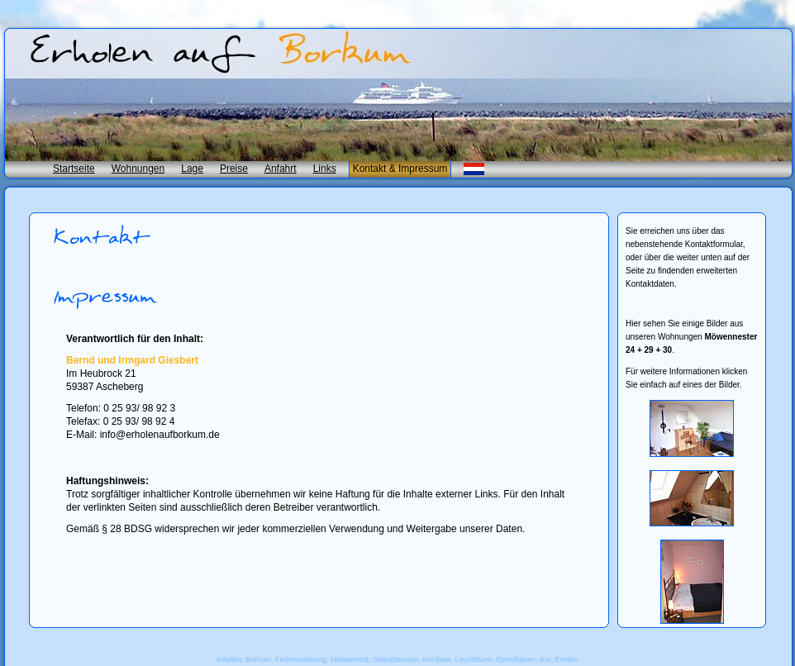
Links (324, 168)
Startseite (74, 168)
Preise (234, 168)
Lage (192, 168)
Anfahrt (280, 168)
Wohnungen (138, 168)
